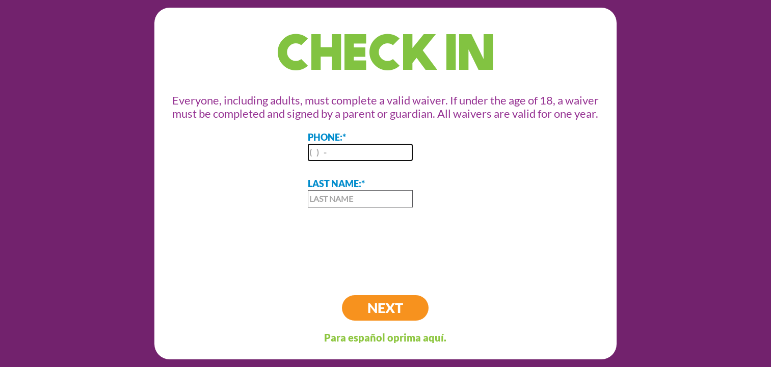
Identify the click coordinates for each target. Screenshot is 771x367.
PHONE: (360, 146)
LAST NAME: (360, 192)
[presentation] (385, 243)
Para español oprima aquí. (385, 337)
